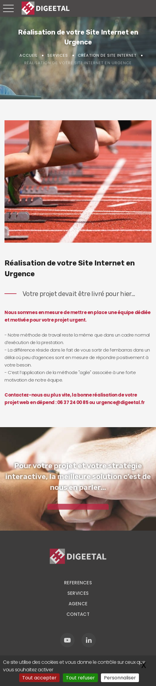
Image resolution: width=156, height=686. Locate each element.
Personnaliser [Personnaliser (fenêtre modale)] (120, 677)
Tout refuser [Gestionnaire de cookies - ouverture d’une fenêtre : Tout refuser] (80, 677)
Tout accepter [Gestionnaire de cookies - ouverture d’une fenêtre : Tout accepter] (39, 677)
